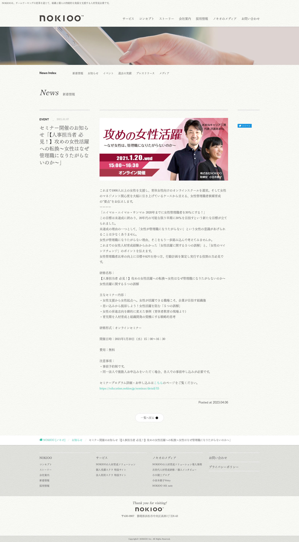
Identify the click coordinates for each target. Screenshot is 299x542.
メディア (164, 73)
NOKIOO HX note (162, 486)
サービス (128, 18)
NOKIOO (45, 457)
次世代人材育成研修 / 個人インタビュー (174, 470)
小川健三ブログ (161, 475)
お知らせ (93, 73)
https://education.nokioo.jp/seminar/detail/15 (129, 388)
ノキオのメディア (225, 18)
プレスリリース (145, 73)
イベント (108, 73)
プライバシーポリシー (224, 467)
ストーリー (166, 18)
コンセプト (146, 18)
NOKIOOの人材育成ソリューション (116, 464)
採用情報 (202, 18)
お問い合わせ (250, 18)
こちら (158, 382)
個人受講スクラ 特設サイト (111, 470)
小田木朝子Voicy (161, 480)
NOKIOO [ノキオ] (54, 440)
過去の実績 (125, 73)
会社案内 (185, 18)
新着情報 (77, 73)
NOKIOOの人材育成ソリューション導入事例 (177, 464)
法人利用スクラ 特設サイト (111, 475)
